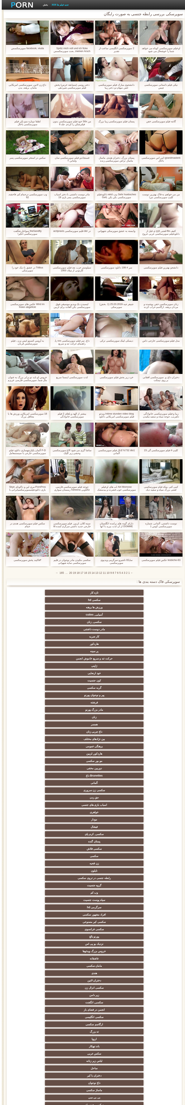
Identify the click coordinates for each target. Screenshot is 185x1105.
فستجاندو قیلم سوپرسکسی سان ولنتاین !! (70, 159)
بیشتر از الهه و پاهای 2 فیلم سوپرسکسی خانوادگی (70, 415)
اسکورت (111, 1041)
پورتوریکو (36, 1034)
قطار (149, 975)
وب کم (111, 671)
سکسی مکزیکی (36, 838)
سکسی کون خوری (111, 1049)
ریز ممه (36, 730)
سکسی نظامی (73, 1019)
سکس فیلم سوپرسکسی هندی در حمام (25, 525)
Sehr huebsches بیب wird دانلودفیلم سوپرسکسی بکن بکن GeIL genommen (114, 196)
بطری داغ (73, 1034)
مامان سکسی (36, 686)
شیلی (111, 1012)
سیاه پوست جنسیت (74, 671)
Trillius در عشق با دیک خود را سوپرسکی (25, 269)
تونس (111, 1034)
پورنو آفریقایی (36, 939)
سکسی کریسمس (74, 997)
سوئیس (111, 983)
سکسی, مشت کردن (36, 737)
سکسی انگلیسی (73, 700)
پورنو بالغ (36, 678)
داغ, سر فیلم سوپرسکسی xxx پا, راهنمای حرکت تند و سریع (70, 342)
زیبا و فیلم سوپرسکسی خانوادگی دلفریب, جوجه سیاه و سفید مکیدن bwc (159, 415)
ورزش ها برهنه (73, 592)
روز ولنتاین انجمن (36, 983)
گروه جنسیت (149, 671)
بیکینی (73, 816)
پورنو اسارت (36, 787)
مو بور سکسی (36, 635)
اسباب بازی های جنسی (111, 649)
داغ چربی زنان (36, 627)
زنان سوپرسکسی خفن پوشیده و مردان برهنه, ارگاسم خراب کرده (159, 305)
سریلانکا (148, 939)
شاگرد (73, 860)
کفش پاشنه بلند (111, 823)
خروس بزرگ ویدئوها (111, 686)
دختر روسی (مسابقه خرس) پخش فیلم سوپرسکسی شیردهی (70, 86)
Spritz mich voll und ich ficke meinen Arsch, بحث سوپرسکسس (70, 50)
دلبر (149, 774)
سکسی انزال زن (73, 693)
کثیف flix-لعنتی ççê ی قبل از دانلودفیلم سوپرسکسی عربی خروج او (159, 232)
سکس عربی (36, 708)
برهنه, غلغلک (130, 1063)
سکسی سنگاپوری (149, 997)
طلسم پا (36, 722)
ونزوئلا (73, 1049)
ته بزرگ (148, 708)
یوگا (149, 917)
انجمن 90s (36, 1049)
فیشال (149, 656)
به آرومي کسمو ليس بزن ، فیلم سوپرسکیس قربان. (25, 342)
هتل (36, 888)
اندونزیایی (36, 845)
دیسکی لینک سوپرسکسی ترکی (114, 340)
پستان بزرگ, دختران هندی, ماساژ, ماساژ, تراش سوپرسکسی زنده (115, 159)
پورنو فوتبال (111, 946)
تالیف (149, 759)
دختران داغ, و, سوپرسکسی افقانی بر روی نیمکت (159, 379)
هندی (149, 693)
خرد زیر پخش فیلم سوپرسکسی (114, 377)
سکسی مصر (36, 895)
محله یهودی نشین (74, 838)
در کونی (148, 766)
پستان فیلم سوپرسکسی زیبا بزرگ (115, 121)
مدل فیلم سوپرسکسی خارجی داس (159, 340)
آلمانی (73, 642)
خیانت (36, 744)
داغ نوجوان (36, 715)
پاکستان (36, 880)
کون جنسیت (149, 620)
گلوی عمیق (111, 787)
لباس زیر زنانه (149, 715)
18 (76, 572)
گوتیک (73, 975)
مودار (36, 649)
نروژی (36, 1056)
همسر (73, 627)
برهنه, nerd (36, 1019)
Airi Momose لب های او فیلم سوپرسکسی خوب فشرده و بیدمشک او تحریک (114, 488)
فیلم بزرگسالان (149, 961)
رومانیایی (74, 946)
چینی (36, 752)
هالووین (36, 1027)
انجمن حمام (149, 924)
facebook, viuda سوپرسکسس (25, 48)
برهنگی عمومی (111, 635)
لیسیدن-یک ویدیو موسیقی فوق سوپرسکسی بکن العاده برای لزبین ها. (70, 305)
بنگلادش (111, 990)
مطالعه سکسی (111, 968)
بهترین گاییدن (36, 953)
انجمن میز (149, 1019)
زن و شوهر (149, 752)
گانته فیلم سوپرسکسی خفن (159, 121)
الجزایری (149, 1027)
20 (69, 572)
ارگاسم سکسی (36, 700)
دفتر (149, 968)
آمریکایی (74, 873)
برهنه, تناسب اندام (111, 1019)
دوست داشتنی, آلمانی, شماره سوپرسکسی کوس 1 (159, 525)
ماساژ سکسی (149, 722)
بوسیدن (36, 794)
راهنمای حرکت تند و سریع (111, 774)
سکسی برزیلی (111, 816)
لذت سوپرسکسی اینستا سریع (70, 377)
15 (87, 572)
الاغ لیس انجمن (111, 838)
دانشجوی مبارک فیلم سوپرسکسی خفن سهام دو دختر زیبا (115, 86)
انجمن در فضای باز (111, 700)
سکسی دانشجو (111, 939)
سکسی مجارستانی (36, 975)
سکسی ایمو (73, 902)
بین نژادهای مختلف (149, 635)
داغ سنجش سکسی (149, 953)
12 (98, 572)
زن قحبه (111, 664)
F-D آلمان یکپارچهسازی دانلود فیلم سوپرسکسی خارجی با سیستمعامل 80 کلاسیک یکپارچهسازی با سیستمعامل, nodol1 (25, 452)
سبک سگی (149, 744)
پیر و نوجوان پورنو (74, 620)
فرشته (36, 620)
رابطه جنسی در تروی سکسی (36, 664)
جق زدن (148, 649)
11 (102, 572)
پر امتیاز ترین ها (149, 823)
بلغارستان (73, 939)
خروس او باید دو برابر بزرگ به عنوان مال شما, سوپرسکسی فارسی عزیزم (25, 379)
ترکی (36, 774)
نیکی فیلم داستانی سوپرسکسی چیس (159, 86)
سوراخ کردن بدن (36, 902)
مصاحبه (111, 924)
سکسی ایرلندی (36, 990)
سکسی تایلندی (149, 730)
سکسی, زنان (149, 600)
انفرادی (36, 917)
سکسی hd (111, 592)
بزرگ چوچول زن (73, 853)
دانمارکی (36, 924)
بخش (43, 4)
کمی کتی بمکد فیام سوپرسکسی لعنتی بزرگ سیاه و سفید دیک (159, 488)
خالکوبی (148, 838)
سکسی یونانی (74, 990)
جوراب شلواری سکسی (111, 794)
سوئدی (36, 909)
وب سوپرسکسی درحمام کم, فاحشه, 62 (25, 196)
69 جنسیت (111, 860)
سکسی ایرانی (74, 1041)
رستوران (149, 1049)
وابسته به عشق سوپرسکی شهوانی (114, 231)
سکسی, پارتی (111, 730)
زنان (111, 627)
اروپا (111, 708)
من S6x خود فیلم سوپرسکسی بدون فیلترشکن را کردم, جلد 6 (70, 123)
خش (111, 752)
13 (95, 572)
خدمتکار (148, 845)
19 (72, 572)
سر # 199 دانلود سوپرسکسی (114, 267)
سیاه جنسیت (36, 1005)
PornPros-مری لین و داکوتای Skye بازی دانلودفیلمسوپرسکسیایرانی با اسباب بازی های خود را (25, 488)
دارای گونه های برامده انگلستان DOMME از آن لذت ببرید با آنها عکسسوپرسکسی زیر (114, 525)
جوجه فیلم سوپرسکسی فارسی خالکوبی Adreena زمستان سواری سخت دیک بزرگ (70, 488)
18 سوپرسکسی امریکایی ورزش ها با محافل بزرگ (25, 415)
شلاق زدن (73, 888)
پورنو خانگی (149, 801)
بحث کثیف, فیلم (36, 873)
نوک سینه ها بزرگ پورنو (111, 895)
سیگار (111, 997)
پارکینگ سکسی (73, 1012)
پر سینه (149, 613)
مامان (74, 794)
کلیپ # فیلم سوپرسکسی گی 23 (159, 450)
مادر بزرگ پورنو (149, 627)
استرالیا (149, 909)
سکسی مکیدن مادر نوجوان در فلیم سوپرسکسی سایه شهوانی (70, 561)
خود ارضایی (36, 613)
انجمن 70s (74, 1027)
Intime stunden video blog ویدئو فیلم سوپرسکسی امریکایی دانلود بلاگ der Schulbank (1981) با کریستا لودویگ (114, 415)
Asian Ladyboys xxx (74, 831)
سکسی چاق (36, 816)
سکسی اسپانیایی (111, 880)
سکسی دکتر (74, 845)
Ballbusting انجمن (149, 888)
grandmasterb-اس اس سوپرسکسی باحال (159, 159)
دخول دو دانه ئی (149, 794)
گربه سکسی (111, 620)
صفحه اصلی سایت (34, 1099)
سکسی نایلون (36, 853)
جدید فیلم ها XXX (58, 4)
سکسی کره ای (149, 787)
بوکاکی (149, 809)
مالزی (36, 961)
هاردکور (36, 600)
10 (106, 572)
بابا (111, 917)
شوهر (74, 880)
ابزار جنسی (73, 917)
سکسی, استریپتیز (111, 744)
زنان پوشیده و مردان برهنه (74, 823)
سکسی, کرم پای (111, 656)
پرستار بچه (111, 902)
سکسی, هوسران (73, 722)
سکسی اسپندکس (149, 931)
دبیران (148, 853)
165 (60, 572)
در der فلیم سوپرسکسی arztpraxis (70, 231)
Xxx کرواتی (92, 1063)
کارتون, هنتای (36, 809)
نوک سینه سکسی (74, 766)
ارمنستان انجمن (149, 1041)
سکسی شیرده (111, 888)
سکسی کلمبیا (149, 946)
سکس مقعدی (74, 752)
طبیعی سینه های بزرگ (36, 831)
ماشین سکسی (111, 845)
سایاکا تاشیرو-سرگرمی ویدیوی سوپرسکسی (115, 561)
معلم (149, 816)
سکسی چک (111, 759)
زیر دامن (36, 693)
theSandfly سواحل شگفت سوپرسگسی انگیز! (26, 232)
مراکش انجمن (111, 1005)
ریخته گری (36, 766)
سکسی (149, 664)
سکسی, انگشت (149, 700)
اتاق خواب (111, 961)
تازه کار (149, 592)
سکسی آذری (149, 990)
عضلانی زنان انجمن (36, 931)
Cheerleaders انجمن (73, 968)
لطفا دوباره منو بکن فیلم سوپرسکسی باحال (26, 123)
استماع (149, 983)
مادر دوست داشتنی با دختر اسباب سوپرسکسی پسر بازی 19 (70, 196)
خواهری (73, 649)
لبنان (111, 1027)
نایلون (74, 664)
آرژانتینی (149, 1012)
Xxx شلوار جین (55, 1063)
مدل (73, 909)
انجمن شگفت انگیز (36, 946)
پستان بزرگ (73, 895)
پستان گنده (74, 656)
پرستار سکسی (73, 924)
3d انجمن (36, 997)
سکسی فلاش (36, 656)
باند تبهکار (73, 708)
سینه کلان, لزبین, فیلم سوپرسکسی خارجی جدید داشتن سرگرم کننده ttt (70, 525)
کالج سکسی (74, 737)
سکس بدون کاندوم (111, 853)
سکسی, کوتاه (36, 1012)
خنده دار (73, 774)
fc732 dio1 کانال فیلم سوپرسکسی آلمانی (114, 452)
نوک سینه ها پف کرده (36, 968)
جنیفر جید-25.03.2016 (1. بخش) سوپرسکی (115, 305)
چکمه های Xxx (148, 1005)
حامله (36, 860)
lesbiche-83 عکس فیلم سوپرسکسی (159, 560)
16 (83, 572)
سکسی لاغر (36, 759)
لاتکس (149, 831)
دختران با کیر (73, 715)
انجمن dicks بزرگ (74, 801)
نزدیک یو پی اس (149, 686)
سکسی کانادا (73, 961)
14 (91, 572)
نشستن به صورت (111, 809)
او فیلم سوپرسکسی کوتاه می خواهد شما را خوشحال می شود (159, 50)
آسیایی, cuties (36, 592)
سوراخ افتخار (36, 823)
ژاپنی (74, 613)
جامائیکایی (149, 1034)
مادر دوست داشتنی (111, 600)
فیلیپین (111, 873)
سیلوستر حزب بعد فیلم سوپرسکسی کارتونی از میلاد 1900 (70, 269)
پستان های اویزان (149, 895)
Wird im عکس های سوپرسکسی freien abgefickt (26, 305)
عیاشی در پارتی (74, 744)
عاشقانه (73, 686)
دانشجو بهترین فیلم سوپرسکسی (159, 267)
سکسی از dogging (111, 931)
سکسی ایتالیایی (36, 801)
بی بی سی (111, 722)
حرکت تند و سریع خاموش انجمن (111, 608)
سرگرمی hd (36, 671)
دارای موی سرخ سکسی (111, 737)
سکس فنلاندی (74, 1056)
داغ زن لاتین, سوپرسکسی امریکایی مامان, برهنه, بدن (25, 86)
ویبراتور (111, 801)
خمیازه (111, 766)
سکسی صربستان (74, 1005)
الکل (149, 1056)
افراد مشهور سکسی (149, 678)
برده (73, 759)
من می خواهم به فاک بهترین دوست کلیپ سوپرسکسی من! (159, 196)
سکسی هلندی (111, 909)
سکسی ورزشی (149, 860)
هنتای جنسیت (111, 831)
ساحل (111, 715)
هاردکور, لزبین (74, 635)
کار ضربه (74, 600)
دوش (74, 809)
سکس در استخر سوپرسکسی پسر (26, 157)
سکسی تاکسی (73, 983)
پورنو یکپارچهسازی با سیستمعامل (149, 868)
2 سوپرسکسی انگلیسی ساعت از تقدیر (115, 50)
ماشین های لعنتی (73, 931)
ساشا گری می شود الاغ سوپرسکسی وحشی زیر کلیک (70, 452)
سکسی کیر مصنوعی (111, 678)
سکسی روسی (74, 730)
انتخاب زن (149, 737)
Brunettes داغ (111, 642)
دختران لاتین (111, 693)
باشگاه (111, 975)
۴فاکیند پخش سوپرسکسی (26, 560)
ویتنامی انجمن (111, 953)
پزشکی (149, 880)
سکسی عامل (149, 902)
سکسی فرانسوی (73, 678)
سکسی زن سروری (36, 642)
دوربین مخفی (149, 642)
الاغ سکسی (111, 1056)
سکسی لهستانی (74, 953)
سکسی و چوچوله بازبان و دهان (73, 782)
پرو (36, 1041)
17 (80, 572)
